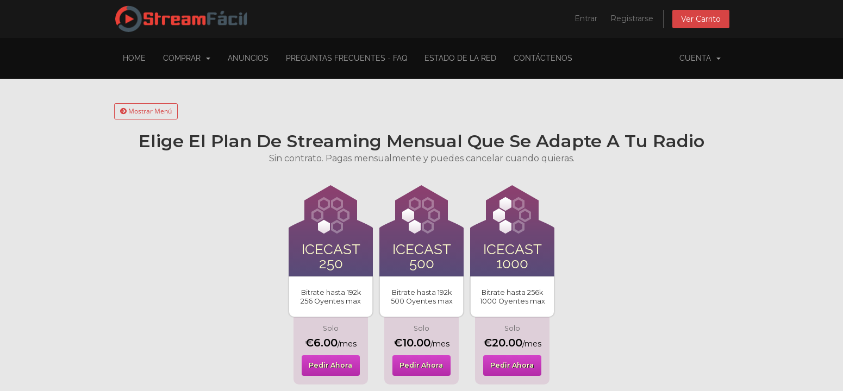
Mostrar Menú (146, 111)
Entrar (586, 18)
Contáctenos (543, 58)
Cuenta (700, 58)
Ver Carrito (701, 19)
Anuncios (248, 58)
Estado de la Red (460, 58)
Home (134, 58)
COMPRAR (186, 58)
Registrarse (631, 18)
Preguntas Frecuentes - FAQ (346, 58)
